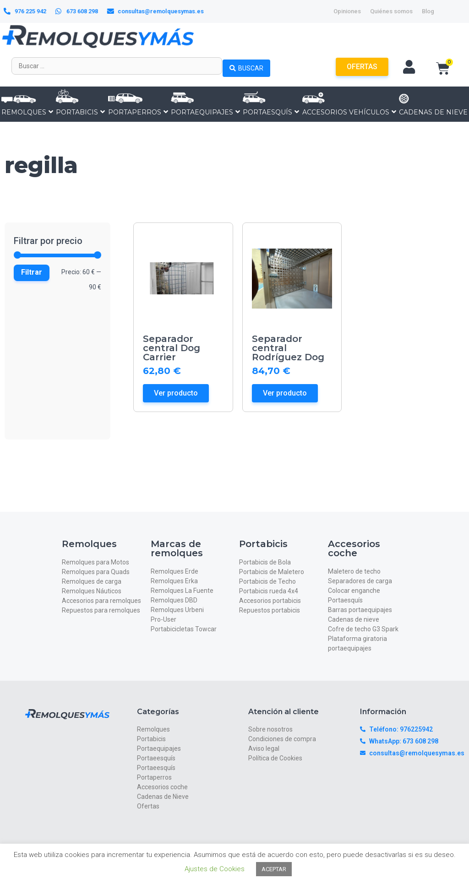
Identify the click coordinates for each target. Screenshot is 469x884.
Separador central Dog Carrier (171, 348)
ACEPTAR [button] (274, 869)
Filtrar (31, 272)
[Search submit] (246, 66)
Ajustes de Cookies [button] (215, 869)
